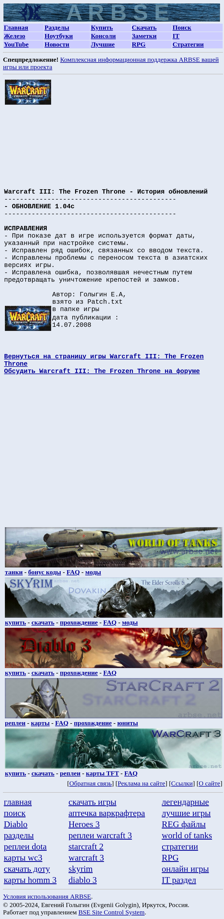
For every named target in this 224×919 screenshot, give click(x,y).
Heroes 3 (84, 824)
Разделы (57, 27)
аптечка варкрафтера (107, 813)
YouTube (16, 44)
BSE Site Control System (112, 912)
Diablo (15, 824)
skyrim (81, 869)
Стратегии (188, 44)
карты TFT (102, 773)
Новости (57, 44)
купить (15, 622)
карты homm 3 (30, 880)
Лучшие (103, 44)
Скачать (144, 27)
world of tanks (187, 835)
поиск (15, 813)
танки (14, 572)
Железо (14, 35)
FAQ (73, 572)
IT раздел (179, 880)
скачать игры (92, 802)
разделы (19, 835)
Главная (16, 27)
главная (18, 802)
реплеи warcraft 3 (100, 835)
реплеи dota (25, 846)
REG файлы (184, 824)
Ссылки (182, 783)
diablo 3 (83, 880)
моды (93, 572)
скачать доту (27, 869)
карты (40, 722)
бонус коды (44, 572)
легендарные (185, 802)
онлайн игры (185, 869)
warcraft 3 (86, 857)
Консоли (103, 35)
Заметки (144, 35)
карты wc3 (23, 857)
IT (176, 35)
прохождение (79, 622)
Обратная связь (90, 783)
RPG (139, 44)
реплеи (15, 722)
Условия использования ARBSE (47, 896)
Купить (102, 27)
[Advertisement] (113, 143)
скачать (43, 622)
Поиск (182, 27)
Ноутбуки (59, 35)
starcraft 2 (86, 846)
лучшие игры (186, 813)
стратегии (180, 846)
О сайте (209, 783)
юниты (127, 722)
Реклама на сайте (141, 783)
